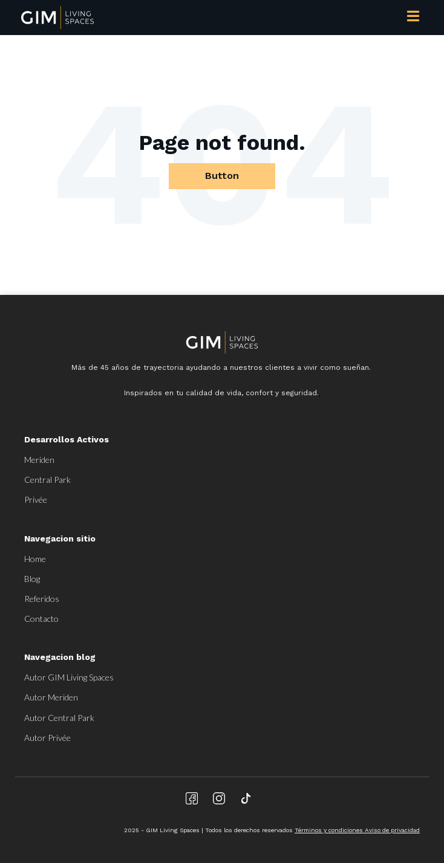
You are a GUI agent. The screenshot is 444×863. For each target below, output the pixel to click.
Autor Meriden (51, 697)
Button (222, 175)
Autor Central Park (59, 718)
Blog (32, 579)
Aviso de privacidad (392, 830)
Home (35, 559)
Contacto (41, 618)
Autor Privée (47, 737)
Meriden (39, 459)
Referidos (41, 598)
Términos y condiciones (330, 830)
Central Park (47, 479)
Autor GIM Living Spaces (69, 677)
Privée (35, 499)
